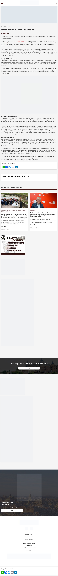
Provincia (24, 210)
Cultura (13, 210)
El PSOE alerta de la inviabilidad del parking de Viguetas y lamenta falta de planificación (42, 214)
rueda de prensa (8, 43)
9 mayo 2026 (5, 229)
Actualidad (5, 33)
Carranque (9, 210)
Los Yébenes (18, 210)
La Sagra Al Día (29, 539)
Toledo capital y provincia (7, 211)
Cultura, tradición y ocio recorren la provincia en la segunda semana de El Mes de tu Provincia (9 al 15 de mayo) (14, 216)
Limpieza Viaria (21, 41)
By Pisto (29, 550)
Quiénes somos (29, 534)
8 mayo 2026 (34, 228)
